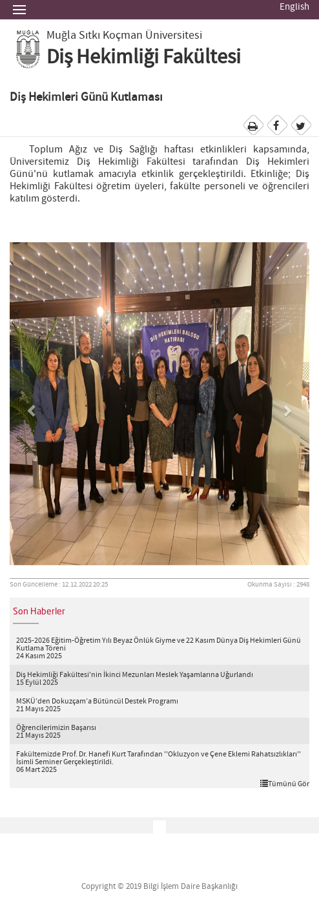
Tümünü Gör (284, 783)
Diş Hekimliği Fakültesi (143, 57)
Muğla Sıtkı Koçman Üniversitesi (124, 35)
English (294, 7)
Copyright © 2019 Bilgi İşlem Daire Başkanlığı (159, 886)
